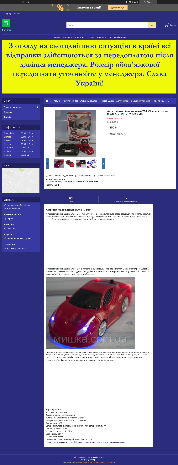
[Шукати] (152, 25)
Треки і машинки (106, 101)
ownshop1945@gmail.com (18, 205)
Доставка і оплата (117, 37)
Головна (56, 37)
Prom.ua (102, 457)
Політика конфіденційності (104, 462)
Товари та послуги (72, 37)
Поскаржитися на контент (82, 462)
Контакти (101, 37)
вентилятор (67, 271)
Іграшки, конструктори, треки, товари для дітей (75, 101)
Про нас (90, 37)
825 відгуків (133, 2)
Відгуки (7, 117)
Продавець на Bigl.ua (89, 460)
